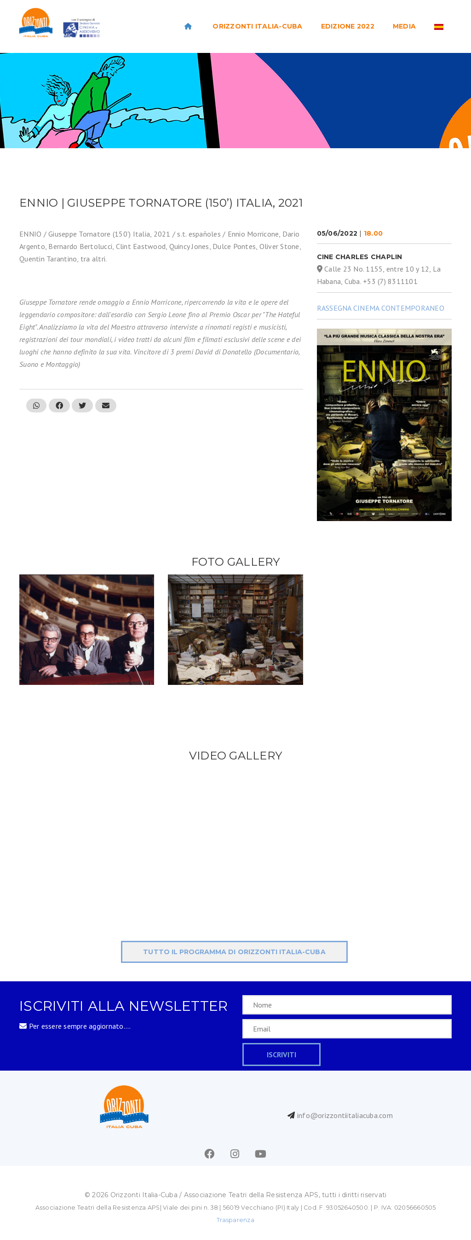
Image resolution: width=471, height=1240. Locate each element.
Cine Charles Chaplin (359, 257)
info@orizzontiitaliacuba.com (345, 1115)
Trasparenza (235, 1220)
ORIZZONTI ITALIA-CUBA (257, 26)
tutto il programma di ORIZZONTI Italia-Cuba (234, 952)
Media (404, 26)
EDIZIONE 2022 (347, 26)
